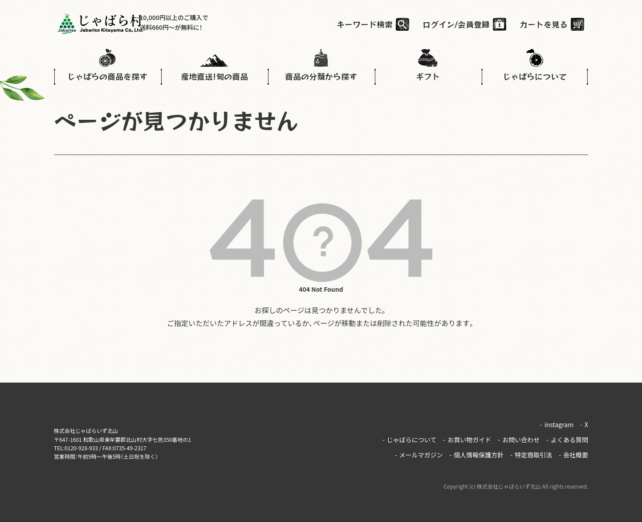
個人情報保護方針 (476, 450)
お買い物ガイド (467, 437)
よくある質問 (567, 437)
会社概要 (573, 450)
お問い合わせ (519, 437)
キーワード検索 (369, 24)
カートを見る (548, 24)
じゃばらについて (409, 437)
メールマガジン (419, 450)
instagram (556, 423)
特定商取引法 (531, 450)
